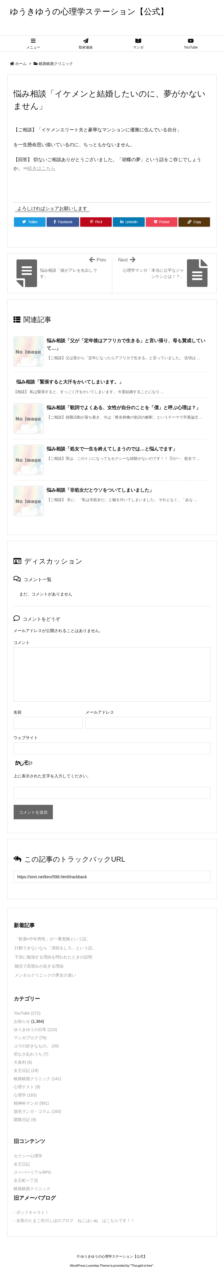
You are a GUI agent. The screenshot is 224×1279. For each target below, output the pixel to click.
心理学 (25, 1095)
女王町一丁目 (26, 1180)
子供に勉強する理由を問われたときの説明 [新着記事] (53, 957)
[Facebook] (63, 222)
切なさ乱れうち (31, 1054)
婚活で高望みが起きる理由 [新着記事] (39, 966)
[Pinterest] (96, 222)
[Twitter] (30, 222)
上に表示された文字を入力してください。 (52, 776)
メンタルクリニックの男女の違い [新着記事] (45, 975)
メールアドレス (99, 712)
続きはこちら (41, 168)
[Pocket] (161, 222)
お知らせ (22, 1021)
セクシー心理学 (28, 1156)
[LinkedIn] (128, 222)
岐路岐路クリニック (56, 63)
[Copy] (194, 222)
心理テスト (27, 1087)
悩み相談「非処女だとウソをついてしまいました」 (100, 490)
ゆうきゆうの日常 (35, 1029)
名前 (17, 712)
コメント (21, 642)
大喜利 (23, 1062)
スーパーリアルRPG (32, 1172)
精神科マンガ (31, 1103)
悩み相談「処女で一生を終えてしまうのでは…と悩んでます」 (112, 448)
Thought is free (141, 1265)
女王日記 (26, 1070)
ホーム (21, 63)
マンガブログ (30, 1037)
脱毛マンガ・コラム (37, 1111)
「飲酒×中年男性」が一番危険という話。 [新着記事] (52, 939)
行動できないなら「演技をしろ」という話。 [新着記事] (55, 948)
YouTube (27, 1013)
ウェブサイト (25, 737)
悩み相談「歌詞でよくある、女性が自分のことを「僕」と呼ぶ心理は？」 (124, 407)
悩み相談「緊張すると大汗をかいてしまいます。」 (70, 381)
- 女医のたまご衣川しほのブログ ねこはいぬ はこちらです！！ (74, 1220)
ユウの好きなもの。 (36, 1046)
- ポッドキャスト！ (31, 1212)
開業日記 (25, 1119)
